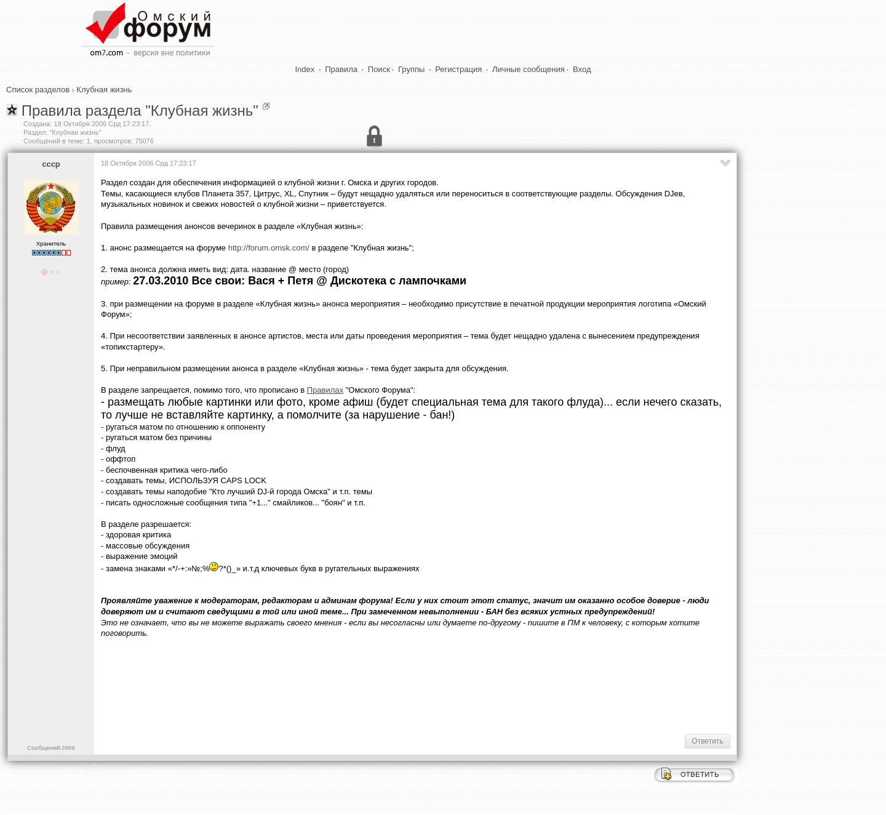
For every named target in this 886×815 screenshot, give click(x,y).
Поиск (379, 69)
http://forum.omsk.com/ (268, 247)
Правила (341, 69)
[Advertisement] (325, 685)
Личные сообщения (528, 69)
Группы (411, 69)
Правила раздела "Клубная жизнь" (140, 110)
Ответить (707, 741)
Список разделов (38, 89)
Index (305, 69)
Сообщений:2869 (50, 747)
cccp (51, 164)
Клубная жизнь (104, 89)
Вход (582, 69)
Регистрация (458, 69)
